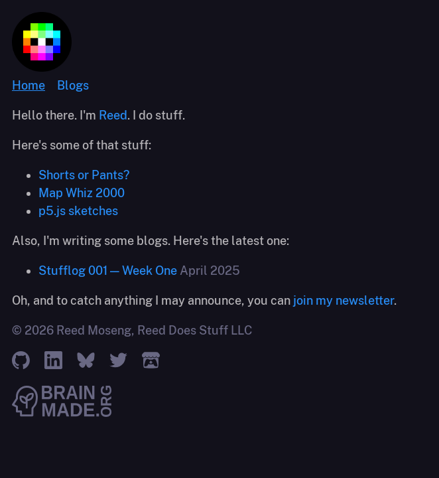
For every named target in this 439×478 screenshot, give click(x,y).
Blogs (73, 85)
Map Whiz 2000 (81, 193)
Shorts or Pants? (83, 175)
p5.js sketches (78, 211)
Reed (113, 115)
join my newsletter (343, 300)
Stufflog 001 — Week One (107, 271)
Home (28, 85)
